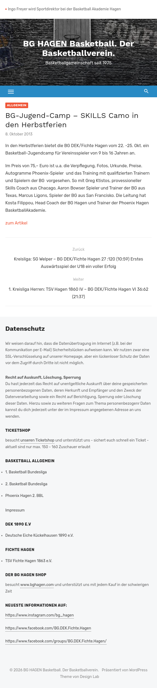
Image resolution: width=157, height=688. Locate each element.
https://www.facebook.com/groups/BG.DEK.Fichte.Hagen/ (56, 641)
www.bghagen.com (37, 585)
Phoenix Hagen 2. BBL (24, 495)
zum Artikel (16, 223)
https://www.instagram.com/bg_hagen (39, 615)
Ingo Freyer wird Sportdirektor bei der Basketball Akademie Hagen (64, 9)
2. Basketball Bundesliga (26, 484)
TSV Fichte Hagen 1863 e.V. (28, 561)
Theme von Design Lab (79, 676)
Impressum (15, 510)
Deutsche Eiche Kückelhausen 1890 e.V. (39, 535)
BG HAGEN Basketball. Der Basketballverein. (78, 48)
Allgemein (17, 105)
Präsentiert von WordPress (124, 670)
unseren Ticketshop (37, 440)
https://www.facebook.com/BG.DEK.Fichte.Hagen (48, 628)
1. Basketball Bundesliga (26, 472)
